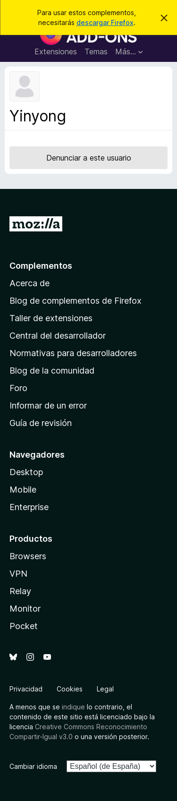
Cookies (70, 689)
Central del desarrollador (57, 336)
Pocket (23, 626)
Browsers (27, 556)
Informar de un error (48, 405)
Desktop (26, 472)
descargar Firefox (105, 22)
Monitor (25, 609)
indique (73, 707)
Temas (96, 51)
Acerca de (29, 283)
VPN (18, 574)
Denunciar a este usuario (88, 157)
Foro (18, 388)
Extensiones (55, 51)
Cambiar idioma (33, 766)
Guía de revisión (40, 423)
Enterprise (29, 507)
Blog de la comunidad (51, 370)
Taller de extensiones (51, 318)
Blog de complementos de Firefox (75, 301)
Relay (20, 591)
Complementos (40, 266)
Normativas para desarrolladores (73, 353)
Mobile (22, 489)
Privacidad (25, 689)
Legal (105, 689)
